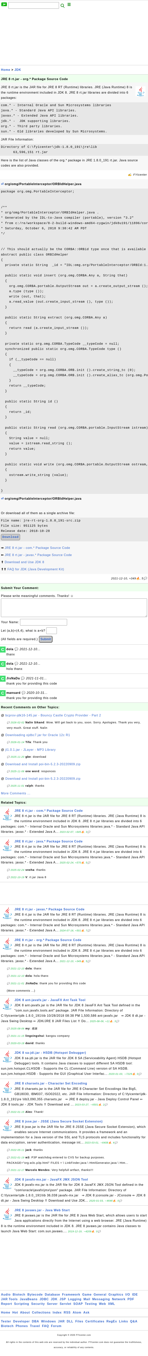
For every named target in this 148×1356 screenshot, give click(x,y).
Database (52, 1298)
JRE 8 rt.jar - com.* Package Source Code (37, 547)
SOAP (78, 1307)
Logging (75, 1303)
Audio (6, 1298)
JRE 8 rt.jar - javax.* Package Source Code (38, 555)
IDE (135, 1298)
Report (6, 1307)
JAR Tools (9, 1303)
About (25, 1316)
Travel (35, 1329)
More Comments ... (15, 797)
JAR (61, 1325)
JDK (17, 69)
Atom (77, 1316)
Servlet (65, 1307)
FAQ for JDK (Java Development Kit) (35, 569)
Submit (45, 643)
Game (87, 1298)
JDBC (44, 1303)
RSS (67, 1316)
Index (57, 1316)
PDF (131, 1303)
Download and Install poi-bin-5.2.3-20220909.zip (43, 768)
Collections (41, 1316)
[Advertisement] (74, 38)
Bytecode (35, 1298)
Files (79, 1325)
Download (10, 537)
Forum (56, 1329)
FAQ (45, 1329)
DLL (70, 1325)
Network (118, 1303)
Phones (22, 1329)
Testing (91, 1307)
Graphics (115, 1298)
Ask (86, 1316)
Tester (6, 1325)
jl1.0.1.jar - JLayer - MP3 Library (30, 753)
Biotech (19, 1298)
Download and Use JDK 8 (24, 562)
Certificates (94, 1325)
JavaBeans (29, 1303)
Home (5, 69)
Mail (86, 1303)
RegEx (111, 1325)
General (100, 1298)
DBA (35, 1325)
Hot (15, 1316)
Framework (71, 1298)
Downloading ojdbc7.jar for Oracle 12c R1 (37, 739)
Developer (21, 1325)
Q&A (134, 1325)
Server (52, 1307)
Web (102, 1307)
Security (38, 1307)
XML (111, 1307)
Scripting (21, 1307)
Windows (48, 1325)
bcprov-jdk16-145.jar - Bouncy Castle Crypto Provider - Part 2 (53, 719)
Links (123, 1325)
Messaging (101, 1303)
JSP (63, 1303)
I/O (127, 1298)
